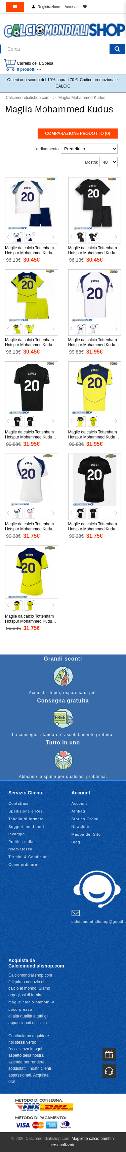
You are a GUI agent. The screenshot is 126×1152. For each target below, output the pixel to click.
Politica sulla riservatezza (21, 845)
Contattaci (18, 803)
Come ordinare (22, 864)
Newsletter (82, 827)
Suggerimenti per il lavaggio (27, 830)
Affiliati (78, 811)
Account (79, 803)
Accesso (72, 7)
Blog (76, 842)
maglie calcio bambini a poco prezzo (31, 1005)
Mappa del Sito (86, 834)
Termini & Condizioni (28, 857)
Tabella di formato (26, 819)
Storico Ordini (85, 819)
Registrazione (49, 7)
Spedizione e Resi (26, 811)
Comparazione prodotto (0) (77, 133)
